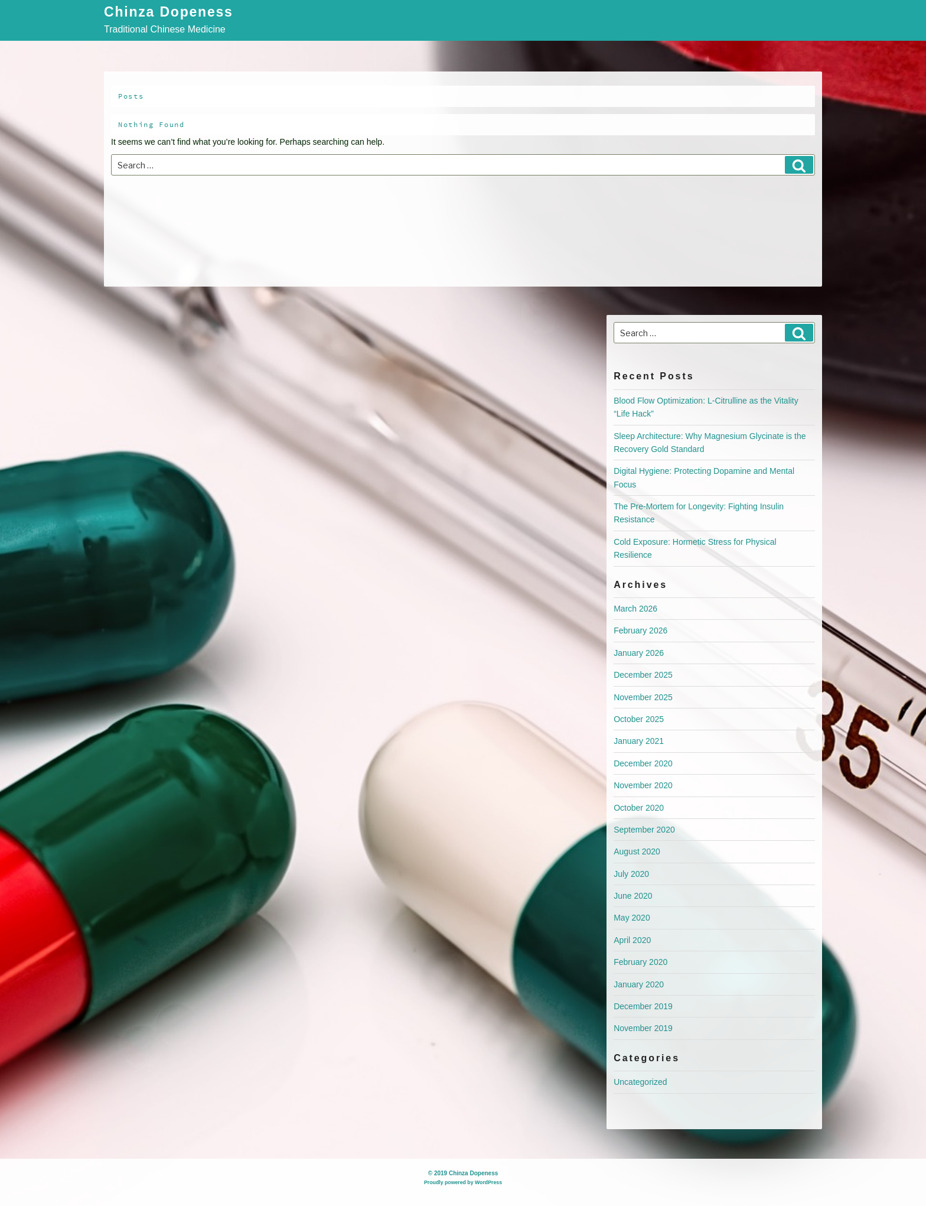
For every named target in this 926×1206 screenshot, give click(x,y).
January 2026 (639, 653)
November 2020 (643, 785)
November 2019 (643, 1028)
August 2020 (637, 851)
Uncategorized (640, 1082)
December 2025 (643, 675)
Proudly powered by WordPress (463, 1182)
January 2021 (639, 741)
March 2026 (635, 608)
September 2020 (644, 829)
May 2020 (632, 917)
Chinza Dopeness (168, 12)
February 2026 (640, 630)
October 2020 (639, 807)
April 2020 (632, 940)
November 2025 (643, 697)
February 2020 (640, 962)
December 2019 (643, 1006)
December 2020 (643, 763)
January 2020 (639, 984)
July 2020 (631, 874)
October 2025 (639, 719)
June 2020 (633, 896)
